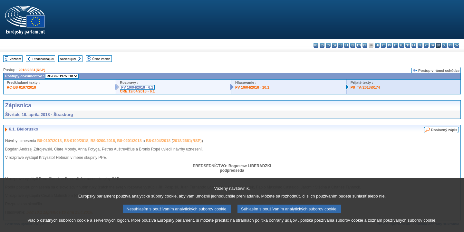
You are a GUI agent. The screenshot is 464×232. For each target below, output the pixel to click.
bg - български (316, 45)
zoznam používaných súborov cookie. (402, 226)
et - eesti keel (346, 45)
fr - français (364, 45)
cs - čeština (328, 45)
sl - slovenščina (444, 45)
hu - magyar (401, 45)
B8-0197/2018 (49, 141)
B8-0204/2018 (158, 141)
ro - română (432, 45)
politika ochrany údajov (276, 226)
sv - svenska (456, 45)
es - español (322, 45)
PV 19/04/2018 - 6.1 (137, 87)
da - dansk (334, 45)
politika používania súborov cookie (331, 226)
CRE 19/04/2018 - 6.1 (137, 91)
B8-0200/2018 (103, 141)
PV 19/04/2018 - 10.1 (252, 87)
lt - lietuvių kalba (395, 45)
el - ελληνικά (352, 45)
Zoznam (15, 59)
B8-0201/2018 (129, 141)
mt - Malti (407, 45)
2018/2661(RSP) (31, 70)
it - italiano (383, 45)
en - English (358, 45)
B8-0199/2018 (76, 141)
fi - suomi (450, 45)
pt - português (426, 45)
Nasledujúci (68, 59)
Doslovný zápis (444, 130)
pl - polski (420, 45)
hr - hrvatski (377, 45)
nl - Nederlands (413, 45)
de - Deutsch (340, 45)
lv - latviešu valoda (389, 45)
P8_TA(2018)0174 (365, 87)
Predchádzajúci (43, 59)
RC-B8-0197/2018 (21, 87)
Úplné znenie (101, 59)
